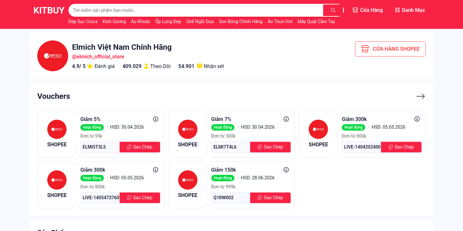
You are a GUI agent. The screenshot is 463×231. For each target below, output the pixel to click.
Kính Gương (115, 21)
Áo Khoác (141, 21)
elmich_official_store (100, 57)
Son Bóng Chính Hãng (241, 21)
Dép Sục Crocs (83, 21)
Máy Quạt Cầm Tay (316, 21)
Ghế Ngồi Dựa (200, 21)
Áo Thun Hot (281, 21)
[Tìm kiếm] (333, 10)
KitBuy (49, 10)
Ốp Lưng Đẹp (168, 21)
